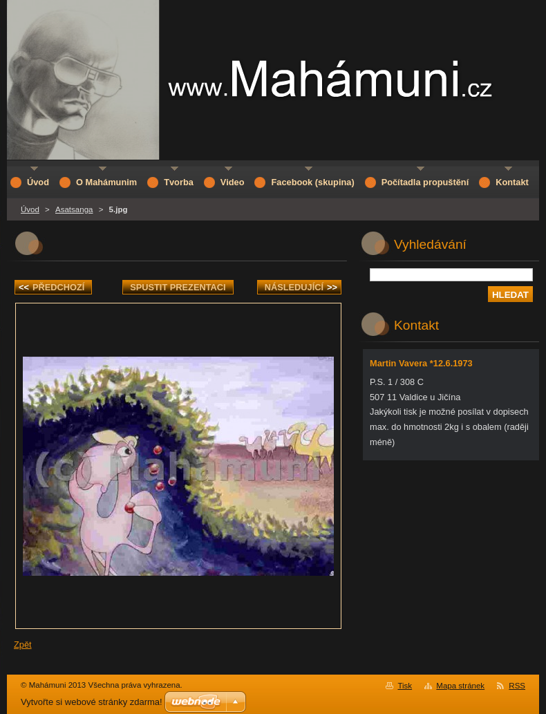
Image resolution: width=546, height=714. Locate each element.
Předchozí (51, 287)
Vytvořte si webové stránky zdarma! (91, 702)
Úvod (30, 209)
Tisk (404, 686)
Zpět (23, 644)
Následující (301, 287)
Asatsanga (74, 209)
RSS (517, 686)
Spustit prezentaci (177, 287)
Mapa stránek (460, 686)
